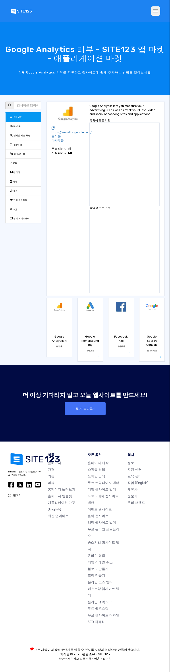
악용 (97, 658)
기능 (51, 476)
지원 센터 (135, 470)
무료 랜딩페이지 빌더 (103, 483)
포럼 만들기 (96, 576)
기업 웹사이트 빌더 (102, 489)
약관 (62, 658)
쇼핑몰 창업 (96, 470)
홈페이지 (54, 463)
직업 (138, 483)
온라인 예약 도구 (100, 602)
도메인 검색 (96, 476)
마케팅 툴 (16, 144)
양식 (13, 163)
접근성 (107, 658)
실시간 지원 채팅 (20, 135)
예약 (13, 181)
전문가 (132, 496)
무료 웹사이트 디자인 (103, 615)
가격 (13, 190)
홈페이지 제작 (98, 463)
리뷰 (51, 483)
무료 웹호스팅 (98, 609)
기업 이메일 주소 (100, 562)
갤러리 (15, 172)
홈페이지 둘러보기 (61, 489)
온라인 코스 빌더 (100, 582)
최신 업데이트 (58, 516)
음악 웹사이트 (98, 516)
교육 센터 (135, 476)
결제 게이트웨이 (19, 218)
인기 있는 (16, 116)
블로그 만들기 (98, 569)
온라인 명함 (96, 556)
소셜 (13, 209)
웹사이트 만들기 (85, 408)
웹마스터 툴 (17, 153)
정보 (131, 463)
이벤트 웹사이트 (100, 509)
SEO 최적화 (96, 622)
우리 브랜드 (136, 503)
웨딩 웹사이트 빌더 (102, 523)
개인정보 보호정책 (79, 658)
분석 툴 (15, 126)
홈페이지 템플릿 (60, 496)
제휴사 (132, 489)
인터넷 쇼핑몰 (18, 200)
